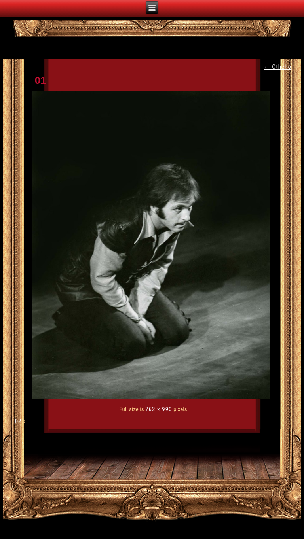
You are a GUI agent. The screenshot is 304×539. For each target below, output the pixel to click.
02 (18, 421)
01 (40, 80)
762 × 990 (158, 409)
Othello (278, 66)
